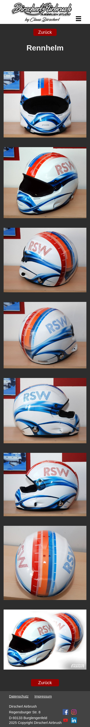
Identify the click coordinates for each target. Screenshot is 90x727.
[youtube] (65, 720)
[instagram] (74, 712)
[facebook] (65, 712)
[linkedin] (74, 720)
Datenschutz (19, 696)
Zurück (45, 32)
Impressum (43, 696)
